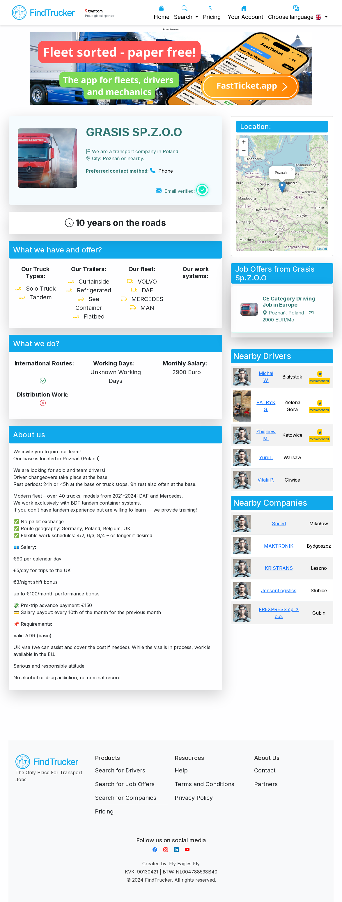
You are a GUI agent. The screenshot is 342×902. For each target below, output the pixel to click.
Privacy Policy (194, 797)
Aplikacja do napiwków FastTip (171, 833)
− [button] (244, 151)
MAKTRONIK (278, 546)
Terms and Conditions (204, 784)
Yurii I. (266, 457)
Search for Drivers (120, 770)
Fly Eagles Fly (184, 863)
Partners (266, 784)
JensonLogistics (278, 590)
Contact (265, 770)
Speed (279, 523)
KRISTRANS (279, 568)
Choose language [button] (295, 12)
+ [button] (244, 142)
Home (161, 12)
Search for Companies (125, 797)
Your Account (245, 12)
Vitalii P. (266, 480)
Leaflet (322, 248)
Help (181, 770)
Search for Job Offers (125, 784)
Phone (161, 171)
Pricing (212, 12)
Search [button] (184, 12)
